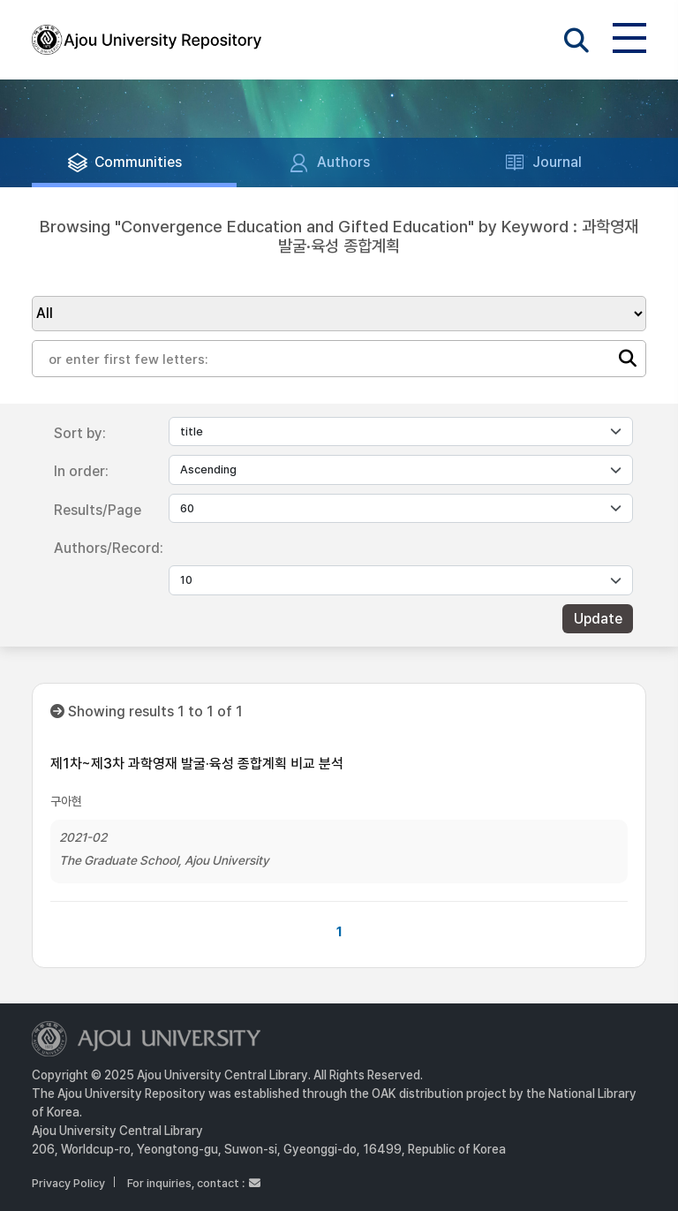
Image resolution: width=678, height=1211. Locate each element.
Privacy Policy (68, 1183)
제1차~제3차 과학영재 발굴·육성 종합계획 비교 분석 (196, 763)
